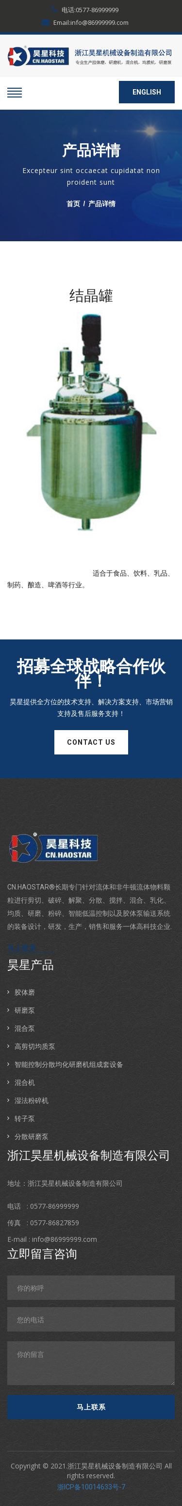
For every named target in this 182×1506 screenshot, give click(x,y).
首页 (73, 203)
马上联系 (21, 948)
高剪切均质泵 (35, 1046)
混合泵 (25, 1028)
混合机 (25, 1082)
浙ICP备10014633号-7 (91, 1487)
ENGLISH (146, 92)
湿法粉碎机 (32, 1100)
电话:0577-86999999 (84, 9)
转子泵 (25, 1118)
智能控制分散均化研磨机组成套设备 (69, 1064)
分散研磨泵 (32, 1136)
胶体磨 (25, 992)
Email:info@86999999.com (85, 22)
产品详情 (102, 203)
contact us (91, 742)
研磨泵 (25, 1010)
